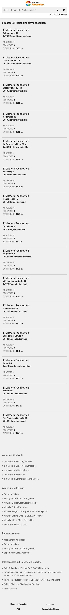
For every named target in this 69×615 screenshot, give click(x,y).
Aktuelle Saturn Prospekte (16, 507)
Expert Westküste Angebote (16, 553)
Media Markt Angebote (14, 540)
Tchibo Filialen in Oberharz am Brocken (21, 584)
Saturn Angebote (11, 494)
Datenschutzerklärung (50, 609)
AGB (18, 609)
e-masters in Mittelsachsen (16, 470)
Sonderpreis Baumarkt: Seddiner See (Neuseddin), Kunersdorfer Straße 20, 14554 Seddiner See (32, 574)
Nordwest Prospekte (18, 604)
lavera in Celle (10, 588)
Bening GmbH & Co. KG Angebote (19, 498)
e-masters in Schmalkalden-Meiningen (21, 479)
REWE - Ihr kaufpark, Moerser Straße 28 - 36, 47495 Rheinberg (32, 580)
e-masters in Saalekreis (14, 474)
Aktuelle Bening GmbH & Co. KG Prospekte (23, 516)
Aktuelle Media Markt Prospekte (18, 520)
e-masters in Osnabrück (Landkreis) (20, 466)
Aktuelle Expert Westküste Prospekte (20, 503)
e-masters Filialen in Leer (15, 524)
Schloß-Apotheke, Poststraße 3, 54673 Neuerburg (26, 568)
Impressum (50, 604)
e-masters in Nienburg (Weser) (18, 461)
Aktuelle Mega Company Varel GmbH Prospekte (25, 511)
